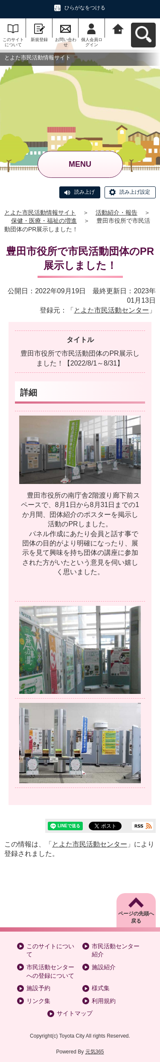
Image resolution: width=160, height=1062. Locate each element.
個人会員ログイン (91, 42)
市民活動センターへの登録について (50, 971)
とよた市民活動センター (111, 310)
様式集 (101, 988)
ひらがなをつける (84, 8)
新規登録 (39, 39)
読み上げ (84, 192)
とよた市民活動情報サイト (40, 212)
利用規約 (104, 1000)
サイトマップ (75, 1013)
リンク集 (38, 1000)
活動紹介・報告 (116, 212)
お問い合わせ (65, 42)
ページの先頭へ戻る (136, 917)
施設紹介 (104, 967)
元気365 (94, 1052)
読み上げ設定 (134, 192)
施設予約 (38, 988)
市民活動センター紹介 (116, 950)
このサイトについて (13, 42)
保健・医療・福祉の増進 (44, 220)
